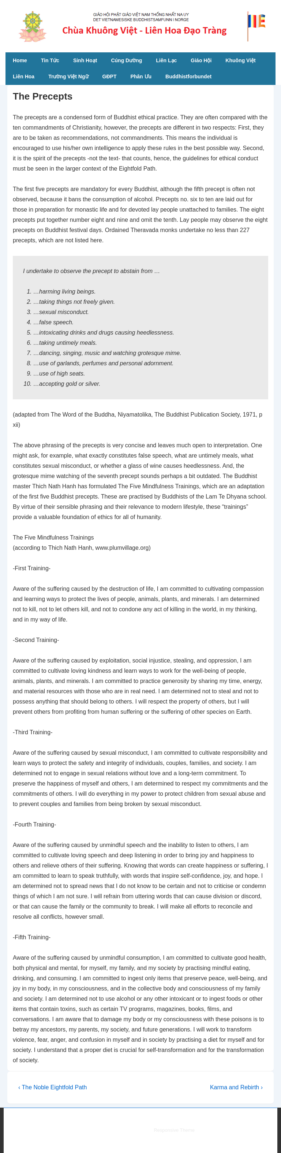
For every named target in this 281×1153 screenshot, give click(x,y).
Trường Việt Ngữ (68, 76)
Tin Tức (50, 60)
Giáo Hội (201, 60)
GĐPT (109, 76)
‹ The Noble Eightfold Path (52, 1087)
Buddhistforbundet (188, 76)
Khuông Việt (240, 60)
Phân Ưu (140, 76)
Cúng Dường (126, 60)
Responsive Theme (174, 1130)
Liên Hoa (23, 76)
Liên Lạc (166, 60)
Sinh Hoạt (85, 60)
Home (20, 60)
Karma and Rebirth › (236, 1087)
